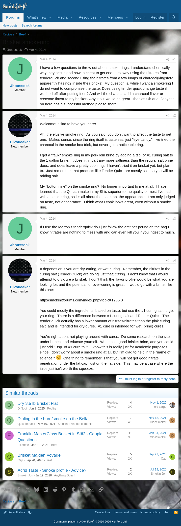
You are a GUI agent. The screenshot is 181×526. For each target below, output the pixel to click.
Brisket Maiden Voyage (39, 455)
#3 (174, 218)
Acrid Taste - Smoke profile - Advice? (52, 470)
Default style (14, 512)
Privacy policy (150, 512)
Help (167, 512)
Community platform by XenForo (91, 521)
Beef (54, 445)
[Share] (167, 59)
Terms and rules (125, 512)
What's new (36, 17)
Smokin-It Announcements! (75, 424)
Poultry (51, 408)
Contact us (102, 512)
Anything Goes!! (64, 475)
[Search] (174, 17)
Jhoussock (14, 50)
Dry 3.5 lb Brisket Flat (38, 403)
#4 (174, 260)
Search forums (32, 25)
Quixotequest (26, 424)
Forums (13, 17)
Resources (88, 17)
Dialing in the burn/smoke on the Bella (53, 418)
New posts (10, 25)
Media (62, 17)
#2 (174, 115)
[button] (50, 17)
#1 (174, 59)
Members (115, 17)
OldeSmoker (158, 422)
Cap (20, 460)
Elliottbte (23, 445)
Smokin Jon (25, 475)
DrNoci (22, 408)
